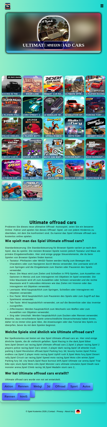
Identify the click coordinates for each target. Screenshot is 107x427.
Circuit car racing (11, 149)
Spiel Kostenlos (17, 6)
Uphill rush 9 (53, 127)
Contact (51, 411)
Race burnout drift (95, 149)
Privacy (60, 411)
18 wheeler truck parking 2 (53, 106)
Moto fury (74, 127)
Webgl (38, 386)
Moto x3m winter (53, 149)
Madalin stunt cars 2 (32, 191)
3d (48, 386)
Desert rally (95, 127)
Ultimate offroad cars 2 (74, 85)
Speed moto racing (32, 149)
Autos (86, 386)
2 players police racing (11, 106)
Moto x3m (53, 170)
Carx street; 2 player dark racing (32, 106)
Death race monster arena (95, 170)
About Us (69, 411)
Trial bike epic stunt (32, 170)
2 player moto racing (32, 127)
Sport (74, 386)
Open (102, 6)
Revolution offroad (74, 106)
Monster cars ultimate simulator (74, 170)
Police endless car (11, 127)
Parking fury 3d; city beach (74, 149)
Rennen (23, 386)
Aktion (9, 386)
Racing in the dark (11, 85)
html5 (24, 396)
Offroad (60, 386)
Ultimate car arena (11, 170)
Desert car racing (53, 85)
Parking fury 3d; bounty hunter (95, 106)
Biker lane (32, 85)
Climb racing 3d (11, 191)
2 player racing (95, 85)
